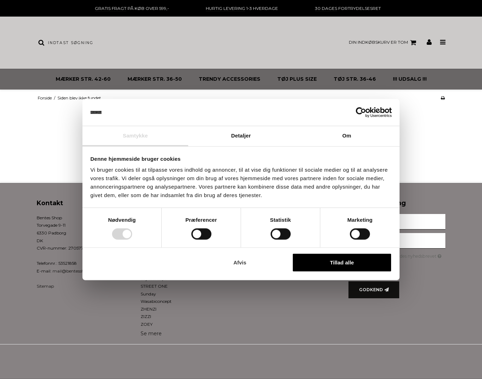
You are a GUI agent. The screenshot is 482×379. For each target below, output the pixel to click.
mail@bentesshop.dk (73, 271)
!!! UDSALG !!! (410, 79)
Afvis (239, 262)
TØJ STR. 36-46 (355, 79)
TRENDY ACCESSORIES (229, 79)
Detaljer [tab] (241, 136)
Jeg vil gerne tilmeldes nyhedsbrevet (402, 255)
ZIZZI (146, 316)
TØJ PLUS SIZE (297, 79)
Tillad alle (342, 262)
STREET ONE (154, 286)
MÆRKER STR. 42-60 (83, 79)
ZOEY (147, 324)
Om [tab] (346, 136)
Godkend (371, 289)
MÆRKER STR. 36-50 (155, 79)
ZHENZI (148, 309)
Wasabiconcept (156, 301)
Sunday (148, 294)
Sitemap (45, 286)
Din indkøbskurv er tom (383, 42)
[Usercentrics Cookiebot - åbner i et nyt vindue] (361, 112)
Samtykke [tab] (135, 136)
